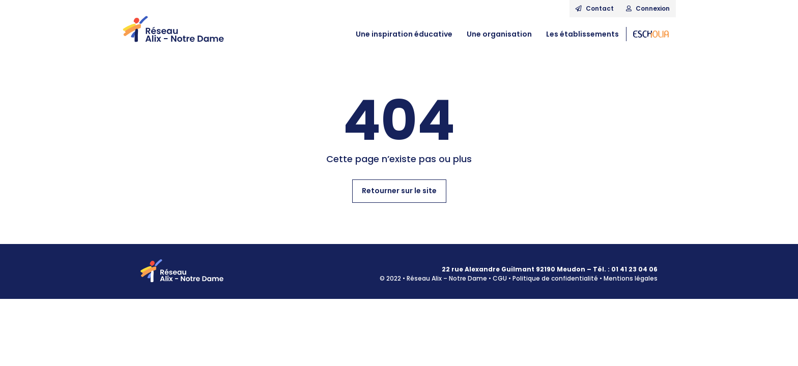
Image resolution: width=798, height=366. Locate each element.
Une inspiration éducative (404, 34)
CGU (500, 278)
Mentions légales (631, 278)
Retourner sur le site (399, 191)
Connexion (648, 8)
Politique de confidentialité (555, 278)
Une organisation (499, 34)
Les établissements (582, 34)
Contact (595, 8)
